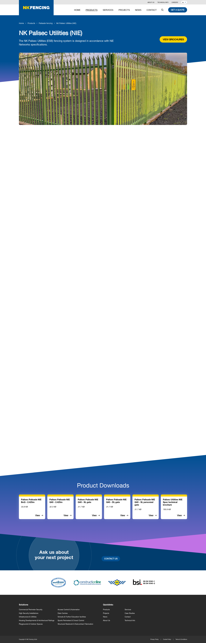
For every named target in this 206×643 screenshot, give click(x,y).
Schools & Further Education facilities (72, 617)
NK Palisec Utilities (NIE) (66, 23)
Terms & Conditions (181, 639)
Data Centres (63, 613)
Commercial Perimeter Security (30, 610)
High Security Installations (28, 613)
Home (21, 23)
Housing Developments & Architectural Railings (36, 620)
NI (184, 2)
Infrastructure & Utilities (27, 617)
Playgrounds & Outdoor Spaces (31, 624)
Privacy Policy (154, 639)
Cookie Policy (167, 639)
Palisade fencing (46, 23)
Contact (128, 617)
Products (31, 23)
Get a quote (177, 10)
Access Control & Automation (69, 610)
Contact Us (110, 558)
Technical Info (162, 2)
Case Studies (130, 613)
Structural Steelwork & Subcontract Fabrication (75, 624)
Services (128, 610)
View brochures (173, 39)
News (105, 617)
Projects (106, 613)
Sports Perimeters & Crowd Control (71, 620)
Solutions (23, 605)
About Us (151, 2)
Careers (175, 2)
